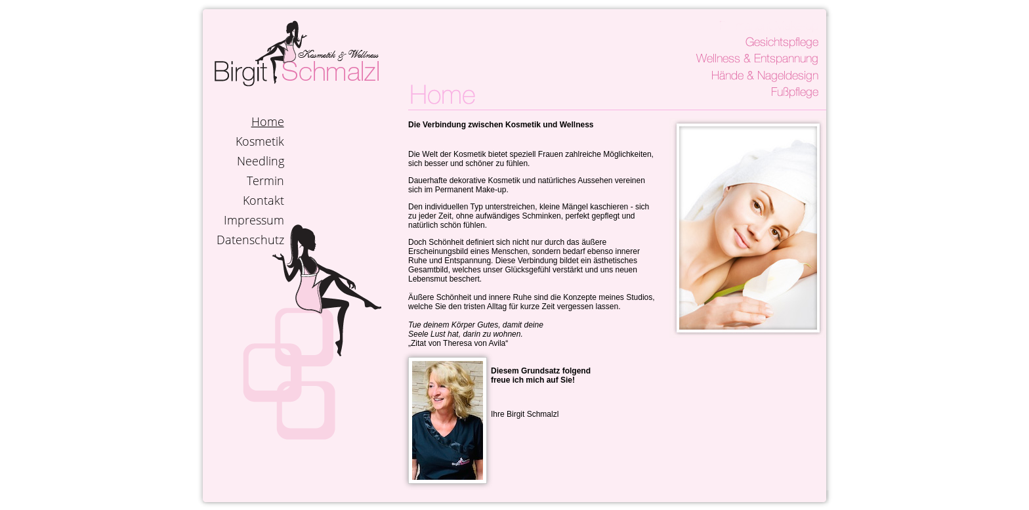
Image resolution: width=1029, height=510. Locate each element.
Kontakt (263, 200)
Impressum (254, 220)
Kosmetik (260, 141)
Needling (260, 161)
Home (267, 121)
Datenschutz (250, 239)
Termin (265, 180)
